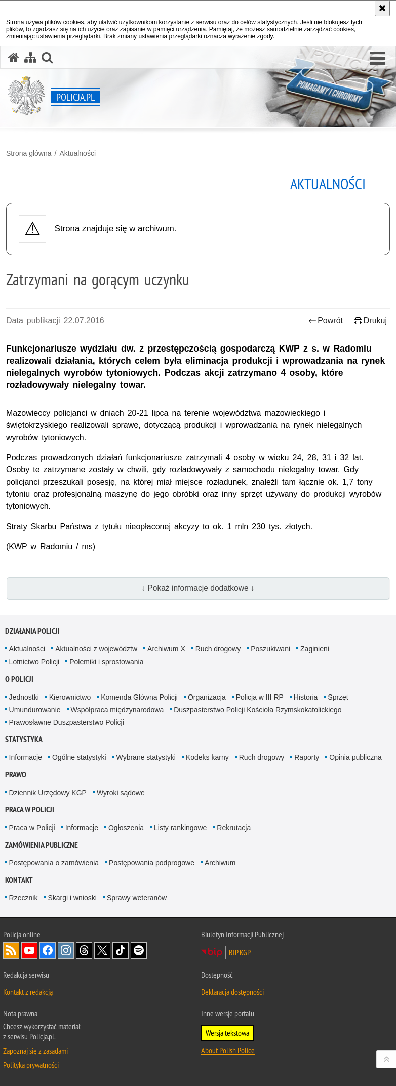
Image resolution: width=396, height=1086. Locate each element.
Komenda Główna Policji (139, 697)
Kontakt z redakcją (28, 992)
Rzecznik (23, 898)
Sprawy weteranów (137, 898)
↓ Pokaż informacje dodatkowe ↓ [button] (198, 588)
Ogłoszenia (126, 827)
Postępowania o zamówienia (54, 863)
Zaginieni (314, 649)
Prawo (15, 774)
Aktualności (77, 153)
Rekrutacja (234, 827)
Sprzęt (338, 697)
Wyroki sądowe (121, 793)
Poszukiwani (270, 649)
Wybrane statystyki (146, 757)
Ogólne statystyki (79, 757)
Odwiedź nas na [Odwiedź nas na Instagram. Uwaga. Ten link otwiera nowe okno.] (66, 950)
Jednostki (24, 697)
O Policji (19, 679)
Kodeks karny (207, 757)
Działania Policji (32, 631)
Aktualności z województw (96, 649)
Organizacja (207, 697)
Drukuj (370, 320)
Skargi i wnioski (72, 898)
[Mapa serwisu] (30, 57)
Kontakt (19, 880)
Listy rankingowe (180, 827)
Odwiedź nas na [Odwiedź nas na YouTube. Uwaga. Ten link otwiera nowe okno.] (29, 950)
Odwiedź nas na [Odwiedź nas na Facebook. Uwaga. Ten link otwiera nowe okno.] (47, 950)
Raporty (306, 757)
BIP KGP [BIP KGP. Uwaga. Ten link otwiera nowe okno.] (240, 952)
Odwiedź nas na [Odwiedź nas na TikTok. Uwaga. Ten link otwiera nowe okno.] (120, 950)
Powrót (325, 320)
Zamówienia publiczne (41, 845)
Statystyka (24, 739)
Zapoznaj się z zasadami (35, 1051)
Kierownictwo (70, 697)
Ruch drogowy (218, 649)
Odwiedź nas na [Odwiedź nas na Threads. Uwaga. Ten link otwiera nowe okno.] (84, 950)
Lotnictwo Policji (34, 662)
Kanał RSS (11, 950)
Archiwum (220, 863)
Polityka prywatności (31, 1065)
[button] (377, 58)
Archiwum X (166, 649)
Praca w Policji (29, 809)
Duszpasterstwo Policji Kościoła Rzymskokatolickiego (257, 710)
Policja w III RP (260, 697)
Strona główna (29, 153)
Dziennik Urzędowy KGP (48, 793)
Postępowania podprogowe (151, 863)
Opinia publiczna (355, 757)
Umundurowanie (35, 710)
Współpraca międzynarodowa (117, 710)
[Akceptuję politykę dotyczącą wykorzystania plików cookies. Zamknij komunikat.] (382, 8)
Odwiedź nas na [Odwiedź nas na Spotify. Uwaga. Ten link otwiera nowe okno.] (139, 950)
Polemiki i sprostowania (106, 662)
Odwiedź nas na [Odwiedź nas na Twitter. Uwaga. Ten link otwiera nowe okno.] (102, 950)
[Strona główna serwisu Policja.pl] (13, 57)
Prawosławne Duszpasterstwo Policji (66, 722)
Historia (306, 697)
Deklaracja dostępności (232, 992)
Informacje (25, 757)
